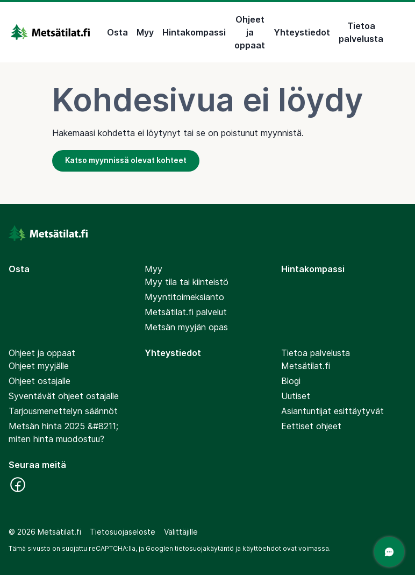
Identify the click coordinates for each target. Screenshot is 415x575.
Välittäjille (181, 531)
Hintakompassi (194, 32)
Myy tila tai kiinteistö (186, 281)
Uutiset (295, 396)
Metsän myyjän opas (186, 327)
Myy (145, 32)
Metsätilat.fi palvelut (186, 312)
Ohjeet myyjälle (39, 365)
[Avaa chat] (389, 552)
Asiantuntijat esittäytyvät (332, 411)
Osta (117, 32)
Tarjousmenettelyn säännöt (63, 411)
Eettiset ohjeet (311, 426)
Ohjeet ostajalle (39, 380)
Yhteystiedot (302, 32)
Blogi (290, 380)
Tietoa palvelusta (361, 32)
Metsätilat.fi (305, 365)
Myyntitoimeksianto (184, 297)
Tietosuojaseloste (122, 531)
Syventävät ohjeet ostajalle (64, 396)
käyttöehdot (261, 548)
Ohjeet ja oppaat (249, 32)
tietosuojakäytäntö (204, 548)
